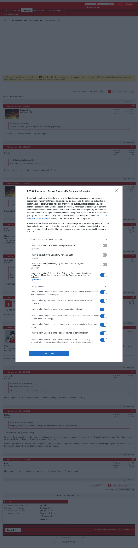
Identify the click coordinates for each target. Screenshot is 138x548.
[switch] (103, 245)
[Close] (117, 191)
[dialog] (69, 274)
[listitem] (69, 239)
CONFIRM (49, 353)
